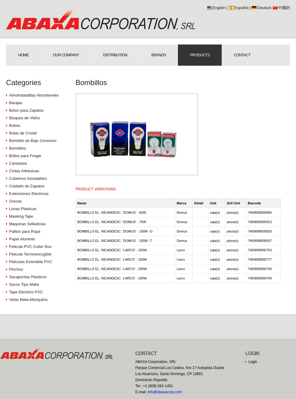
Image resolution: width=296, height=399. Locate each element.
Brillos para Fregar (25, 155)
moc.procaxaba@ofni (165, 392)
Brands (158, 55)
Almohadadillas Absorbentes (34, 95)
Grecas (15, 201)
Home (23, 55)
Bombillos (17, 148)
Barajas (15, 103)
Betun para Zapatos (26, 110)
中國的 (284, 7)
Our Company (66, 55)
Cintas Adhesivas (24, 171)
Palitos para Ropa (24, 231)
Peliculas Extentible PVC (30, 261)
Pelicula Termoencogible (30, 254)
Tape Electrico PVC (26, 292)
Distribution (115, 55)
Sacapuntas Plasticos (28, 277)
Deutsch (264, 7)
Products (200, 55)
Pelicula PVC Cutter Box (30, 246)
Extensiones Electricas (29, 193)
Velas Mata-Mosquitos (28, 299)
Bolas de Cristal (23, 133)
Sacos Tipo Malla (24, 284)
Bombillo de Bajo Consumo (32, 140)
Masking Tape (21, 216)
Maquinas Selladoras (27, 224)
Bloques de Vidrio (24, 118)
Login (252, 362)
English (219, 7)
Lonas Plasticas (23, 208)
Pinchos (16, 269)
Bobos (14, 125)
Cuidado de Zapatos (26, 186)
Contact (242, 55)
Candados (18, 163)
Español (241, 7)
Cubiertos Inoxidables (28, 178)
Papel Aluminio (22, 239)
